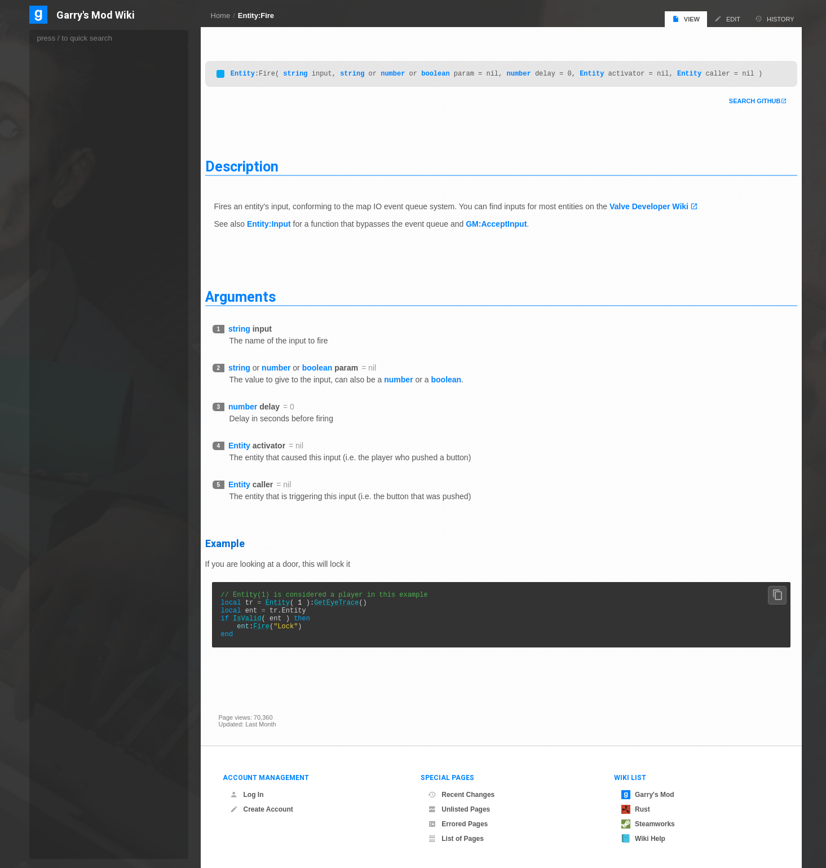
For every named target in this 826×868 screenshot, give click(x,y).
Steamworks (648, 824)
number (406, 70)
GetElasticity (68, 846)
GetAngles (66, 289)
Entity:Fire (256, 15)
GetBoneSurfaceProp (80, 515)
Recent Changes (461, 794)
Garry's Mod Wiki (95, 15)
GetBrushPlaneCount (80, 537)
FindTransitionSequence (84, 210)
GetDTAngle (69, 729)
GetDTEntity (69, 753)
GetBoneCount (71, 458)
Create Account (261, 809)
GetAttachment (71, 345)
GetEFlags (66, 835)
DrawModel (67, 51)
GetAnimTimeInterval (80, 334)
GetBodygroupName (79, 413)
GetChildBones (72, 571)
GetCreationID (71, 673)
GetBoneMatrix (71, 469)
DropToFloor (68, 74)
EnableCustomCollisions (84, 119)
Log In (247, 794)
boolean (449, 70)
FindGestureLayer (76, 198)
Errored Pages (458, 824)
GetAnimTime (70, 323)
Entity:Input (282, 230)
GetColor (64, 627)
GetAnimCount (71, 300)
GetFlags (64, 857)
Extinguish (65, 153)
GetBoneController (77, 447)
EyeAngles (66, 164)
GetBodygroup (71, 390)
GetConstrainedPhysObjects (90, 662)
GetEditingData (72, 812)
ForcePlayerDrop (74, 255)
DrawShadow (70, 62)
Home (221, 15)
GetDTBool (67, 741)
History (774, 19)
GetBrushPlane (72, 526)
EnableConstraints (76, 108)
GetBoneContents (75, 436)
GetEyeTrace (350, 612)
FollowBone (67, 244)
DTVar (61, 85)
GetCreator (66, 696)
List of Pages (456, 838)
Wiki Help (643, 838)
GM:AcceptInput (509, 230)
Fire (275, 641)
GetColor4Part (71, 639)
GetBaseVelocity (73, 368)
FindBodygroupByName (83, 187)
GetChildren (68, 582)
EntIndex (63, 142)
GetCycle (64, 718)
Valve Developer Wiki (662, 213)
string (309, 70)
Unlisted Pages (459, 809)
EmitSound (66, 97)
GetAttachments (73, 357)
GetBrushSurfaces (76, 548)
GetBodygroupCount (79, 402)
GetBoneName (71, 481)
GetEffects (66, 824)
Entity (256, 70)
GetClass (64, 594)
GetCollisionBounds (78, 605)
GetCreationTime (74, 684)
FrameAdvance (72, 266)
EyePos (62, 176)
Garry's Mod (647, 794)
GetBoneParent (72, 492)
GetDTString (69, 789)
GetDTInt (64, 777)
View (686, 19)
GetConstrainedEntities (82, 650)
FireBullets (66, 233)
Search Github (741, 107)
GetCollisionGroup (76, 616)
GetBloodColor (71, 379)
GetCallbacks (70, 560)
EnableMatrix (69, 130)
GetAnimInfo (68, 312)
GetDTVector (70, 800)
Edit (727, 19)
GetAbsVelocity (72, 278)
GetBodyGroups (73, 424)
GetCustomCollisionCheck (87, 707)
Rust (635, 809)
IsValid (260, 631)
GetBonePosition (74, 503)
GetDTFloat (68, 765)
